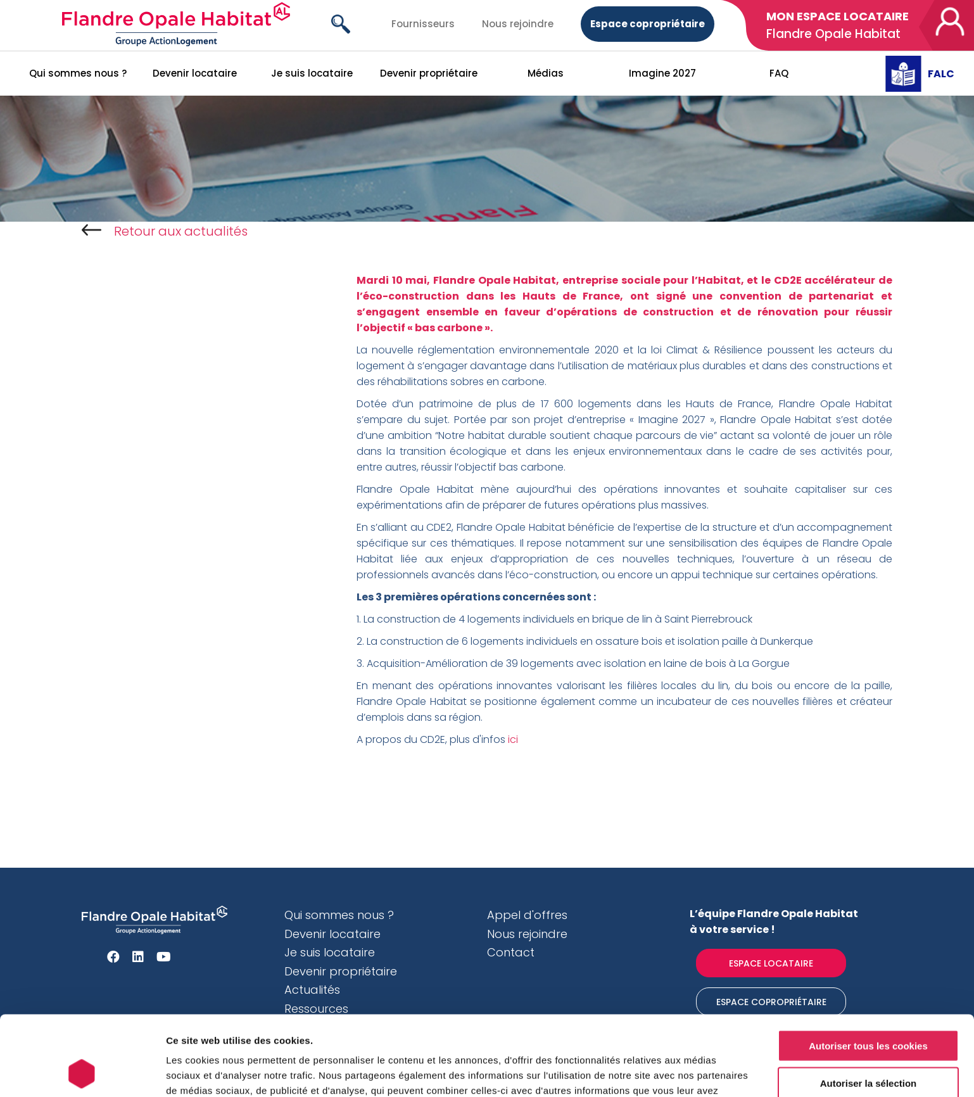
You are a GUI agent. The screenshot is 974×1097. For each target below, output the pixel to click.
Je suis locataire (312, 73)
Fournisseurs (423, 23)
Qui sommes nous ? (78, 73)
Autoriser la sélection (868, 1008)
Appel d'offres (527, 915)
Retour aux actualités (165, 231)
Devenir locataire (195, 73)
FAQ (778, 73)
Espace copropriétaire (647, 23)
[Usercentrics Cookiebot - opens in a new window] (82, 1072)
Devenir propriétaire (429, 73)
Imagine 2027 (662, 73)
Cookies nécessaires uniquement (868, 1044)
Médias (546, 73)
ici (514, 739)
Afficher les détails (697, 1072)
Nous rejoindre (517, 23)
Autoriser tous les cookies (868, 970)
